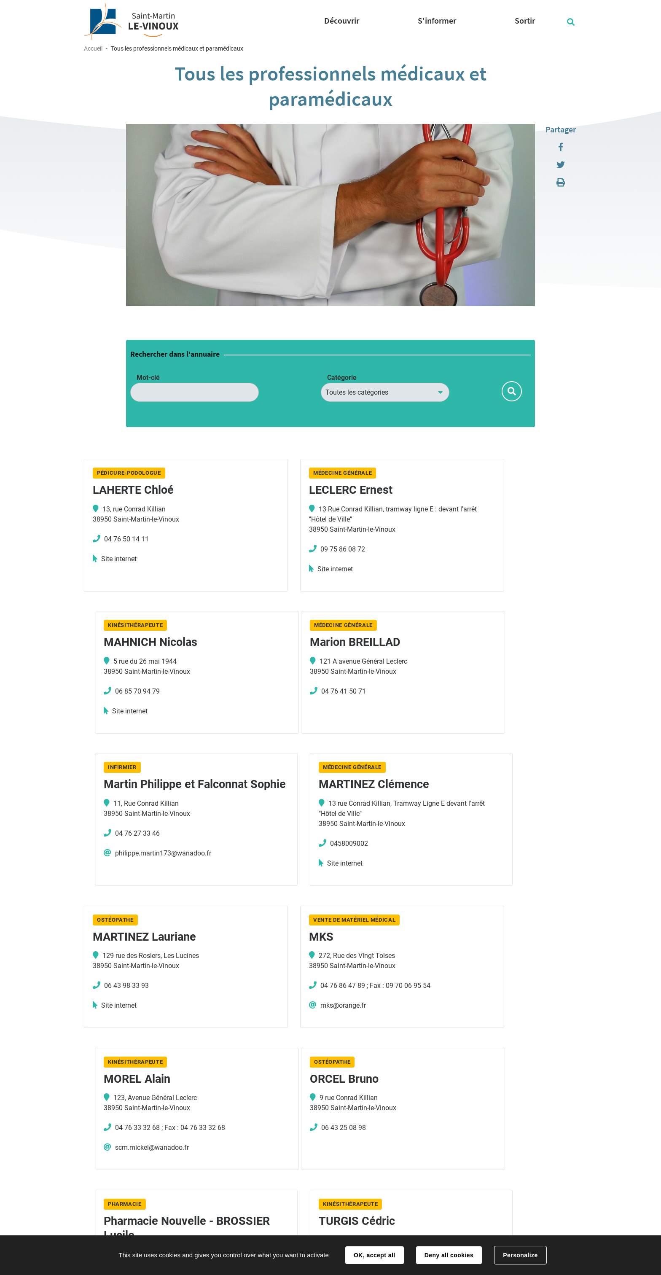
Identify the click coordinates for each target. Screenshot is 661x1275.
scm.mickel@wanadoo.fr (476, 870)
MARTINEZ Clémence (483, 644)
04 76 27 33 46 (294, 707)
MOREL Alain (461, 801)
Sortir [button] (525, 20)
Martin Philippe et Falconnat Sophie (306, 651)
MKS (273, 801)
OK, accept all (374, 1255)
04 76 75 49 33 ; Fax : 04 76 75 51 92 (327, 1008)
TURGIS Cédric (466, 945)
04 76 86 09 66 (461, 994)
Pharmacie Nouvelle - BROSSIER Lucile (315, 952)
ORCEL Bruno (127, 945)
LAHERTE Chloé (133, 490)
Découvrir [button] (341, 20)
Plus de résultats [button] (330, 1105)
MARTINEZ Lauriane (144, 801)
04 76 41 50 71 (126, 693)
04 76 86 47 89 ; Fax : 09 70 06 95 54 (327, 851)
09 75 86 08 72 (294, 549)
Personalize (520, 1255)
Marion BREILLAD (138, 644)
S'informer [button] (437, 20)
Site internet (119, 559)
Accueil (93, 48)
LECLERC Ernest (302, 490)
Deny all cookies (449, 1255)
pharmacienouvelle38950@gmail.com (328, 1028)
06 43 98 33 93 (126, 851)
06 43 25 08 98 (126, 994)
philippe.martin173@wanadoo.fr (320, 727)
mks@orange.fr (294, 870)
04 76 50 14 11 (126, 539)
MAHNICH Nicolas (474, 490)
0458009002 (458, 703)
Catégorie (342, 378)
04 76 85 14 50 (226, 1209)
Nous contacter (375, 1195)
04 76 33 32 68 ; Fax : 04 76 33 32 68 (494, 851)
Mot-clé (148, 378)
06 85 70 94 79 (461, 539)
